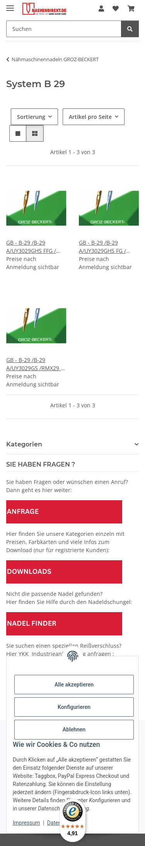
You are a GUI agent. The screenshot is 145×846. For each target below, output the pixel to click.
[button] (101, 8)
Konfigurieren (74, 707)
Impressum (26, 823)
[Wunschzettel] (115, 8)
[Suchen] (63, 29)
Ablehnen (74, 729)
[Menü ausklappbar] (10, 5)
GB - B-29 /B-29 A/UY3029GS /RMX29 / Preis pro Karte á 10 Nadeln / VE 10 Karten (34, 364)
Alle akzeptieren (74, 684)
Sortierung (31, 116)
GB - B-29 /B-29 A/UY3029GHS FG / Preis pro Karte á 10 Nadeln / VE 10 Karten (107, 247)
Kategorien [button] (24, 444)
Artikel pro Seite (90, 116)
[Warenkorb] (131, 8)
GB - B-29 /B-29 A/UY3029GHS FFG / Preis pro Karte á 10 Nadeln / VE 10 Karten (34, 247)
